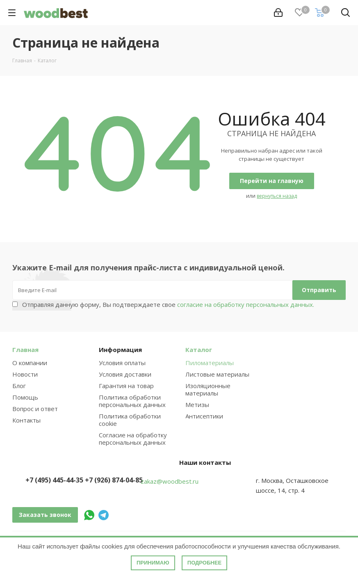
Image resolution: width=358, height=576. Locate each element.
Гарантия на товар (126, 386)
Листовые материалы (217, 374)
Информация (120, 349)
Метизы (197, 404)
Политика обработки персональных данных (132, 401)
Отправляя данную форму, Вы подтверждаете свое (168, 304)
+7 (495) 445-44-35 (54, 480)
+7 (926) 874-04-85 (114, 480)
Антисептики (204, 416)
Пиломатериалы (209, 363)
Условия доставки (125, 374)
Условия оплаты (122, 363)
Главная (25, 349)
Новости (25, 374)
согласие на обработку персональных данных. (245, 304)
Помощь (25, 397)
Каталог (198, 349)
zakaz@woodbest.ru (169, 481)
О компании (29, 363)
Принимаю (153, 563)
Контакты (26, 420)
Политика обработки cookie (130, 419)
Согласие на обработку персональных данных (133, 438)
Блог (19, 386)
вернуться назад (277, 195)
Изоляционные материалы (207, 389)
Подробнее (204, 563)
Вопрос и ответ (35, 409)
